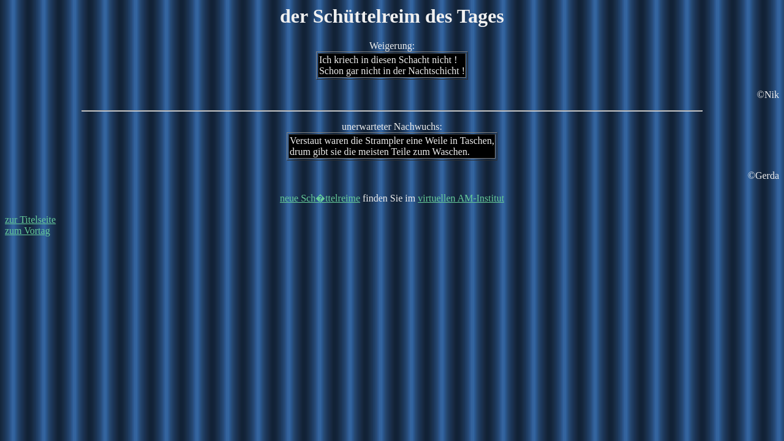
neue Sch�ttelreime (320, 198)
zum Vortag (27, 230)
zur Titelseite (30, 219)
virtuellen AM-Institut (461, 198)
